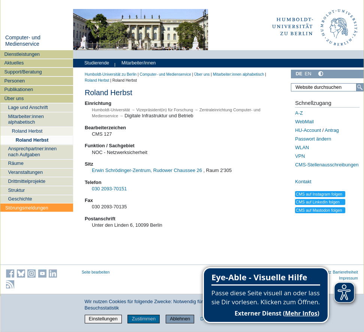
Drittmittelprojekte (27, 181)
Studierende (96, 63)
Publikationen (18, 89)
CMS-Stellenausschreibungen (326, 164)
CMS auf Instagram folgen (319, 194)
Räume (16, 163)
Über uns (14, 98)
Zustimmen (144, 319)
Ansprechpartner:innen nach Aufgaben (32, 151)
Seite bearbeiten (96, 272)
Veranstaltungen (25, 172)
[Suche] (360, 87)
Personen (14, 81)
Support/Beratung (23, 72)
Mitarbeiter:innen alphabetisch (26, 119)
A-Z (299, 113)
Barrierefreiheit (345, 272)
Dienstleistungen (22, 54)
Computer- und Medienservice (22, 40)
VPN (300, 156)
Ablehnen (180, 319)
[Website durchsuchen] (327, 87)
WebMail (304, 121)
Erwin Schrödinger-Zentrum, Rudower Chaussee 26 (147, 170)
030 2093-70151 (109, 188)
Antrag (332, 130)
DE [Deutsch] (299, 73)
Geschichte (20, 199)
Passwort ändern (313, 139)
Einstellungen (103, 319)
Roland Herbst (27, 131)
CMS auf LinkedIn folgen (318, 202)
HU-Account (308, 130)
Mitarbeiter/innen (138, 63)
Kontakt (303, 181)
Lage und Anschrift (28, 107)
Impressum (348, 278)
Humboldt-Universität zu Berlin (110, 74)
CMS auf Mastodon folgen (319, 210)
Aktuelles (14, 63)
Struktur (16, 190)
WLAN (302, 147)
